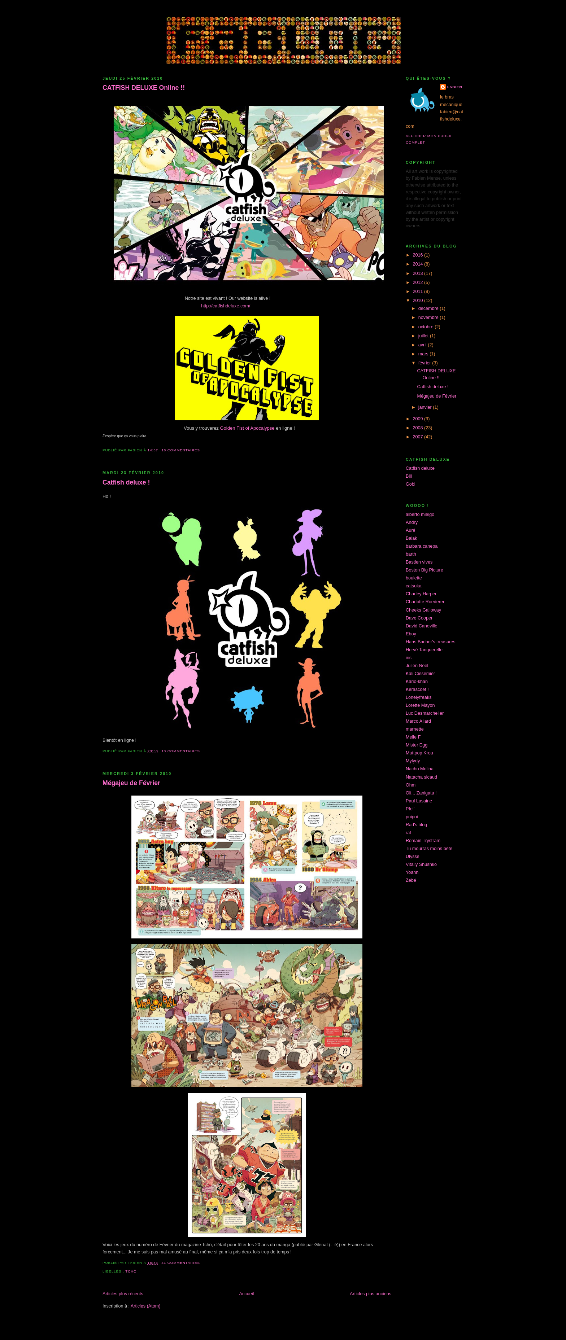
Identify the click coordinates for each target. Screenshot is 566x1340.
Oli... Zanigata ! (421, 793)
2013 (419, 273)
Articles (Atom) (146, 1306)
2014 (419, 264)
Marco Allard (418, 721)
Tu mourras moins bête (429, 848)
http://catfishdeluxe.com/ (226, 305)
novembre (429, 317)
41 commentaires (180, 1263)
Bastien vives (419, 562)
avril (423, 344)
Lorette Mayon (420, 705)
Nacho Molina (420, 768)
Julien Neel (417, 665)
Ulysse (412, 856)
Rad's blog (416, 824)
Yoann (412, 872)
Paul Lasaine (419, 800)
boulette (414, 578)
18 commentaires (180, 450)
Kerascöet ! (417, 689)
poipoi (412, 816)
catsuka (413, 585)
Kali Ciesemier (420, 673)
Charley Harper (421, 593)
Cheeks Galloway (423, 610)
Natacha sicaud (421, 777)
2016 (419, 255)
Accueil (246, 1293)
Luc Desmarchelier (425, 713)
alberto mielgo (420, 514)
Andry (412, 522)
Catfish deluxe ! (126, 482)
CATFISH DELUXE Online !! (144, 87)
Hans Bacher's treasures (431, 641)
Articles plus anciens (370, 1293)
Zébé (411, 880)
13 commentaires (180, 751)
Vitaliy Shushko (421, 864)
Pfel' (410, 808)
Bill (409, 476)
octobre (426, 326)
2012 (419, 282)
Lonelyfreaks (419, 697)
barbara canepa (421, 546)
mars (424, 353)
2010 (419, 300)
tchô (130, 1271)
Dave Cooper (419, 618)
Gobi (410, 484)
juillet (424, 335)
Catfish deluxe (420, 468)
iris (409, 657)
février (425, 362)
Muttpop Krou (419, 753)
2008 (419, 427)
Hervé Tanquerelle (424, 649)
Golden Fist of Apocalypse (247, 428)
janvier (425, 407)
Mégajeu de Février (131, 783)
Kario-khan (417, 681)
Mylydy (413, 760)
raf (408, 832)
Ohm (410, 785)
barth (411, 554)
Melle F (413, 737)
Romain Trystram (423, 840)
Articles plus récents (123, 1293)
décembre (429, 308)
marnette (415, 729)
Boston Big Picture (424, 570)
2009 (419, 418)
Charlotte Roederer (425, 601)
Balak (411, 538)
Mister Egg (416, 745)
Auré (410, 530)
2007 (419, 436)
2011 (419, 291)
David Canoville (421, 626)
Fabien (454, 87)
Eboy (411, 633)
